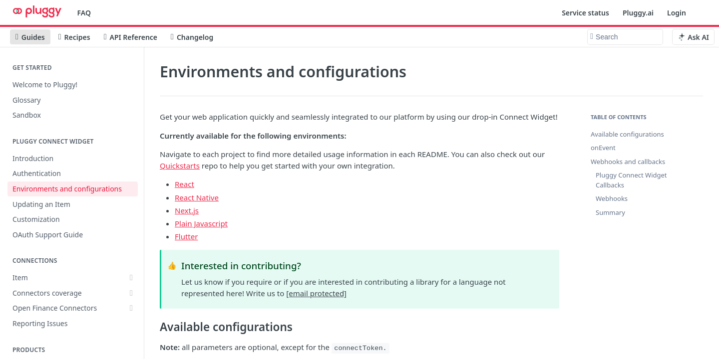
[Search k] (625, 36)
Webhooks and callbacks (628, 161)
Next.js (187, 210)
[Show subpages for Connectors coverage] (131, 293)
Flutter (186, 236)
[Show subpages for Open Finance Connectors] (131, 308)
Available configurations (627, 134)
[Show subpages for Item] (131, 278)
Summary (610, 212)
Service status (585, 12)
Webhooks (612, 198)
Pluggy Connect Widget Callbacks (631, 180)
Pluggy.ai (638, 12)
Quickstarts (180, 166)
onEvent (603, 147)
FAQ (84, 12)
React (184, 184)
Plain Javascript (201, 223)
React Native (197, 197)
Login (676, 12)
